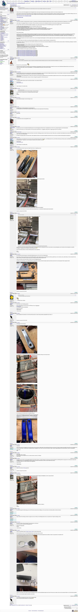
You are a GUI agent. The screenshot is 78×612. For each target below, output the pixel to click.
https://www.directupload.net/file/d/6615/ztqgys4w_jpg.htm (27, 51)
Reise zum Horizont (2, 45)
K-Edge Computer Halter (29, 531)
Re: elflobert (18, 79)
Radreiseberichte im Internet (4, 35)
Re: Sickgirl (18, 213)
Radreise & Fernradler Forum (12, 3)
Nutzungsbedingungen (41, 610)
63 (72, 605)
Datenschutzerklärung (34, 610)
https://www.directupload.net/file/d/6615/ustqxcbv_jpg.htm (27, 50)
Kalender (32, 1)
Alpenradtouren (2, 44)
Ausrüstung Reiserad (21, 3)
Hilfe (47, 1)
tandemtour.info (2, 47)
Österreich (2, 39)
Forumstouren (2, 33)
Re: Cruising (18, 88)
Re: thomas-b (18, 97)
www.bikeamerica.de (20, 82)
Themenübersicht (22, 605)
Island (1, 40)
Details (8, 10)
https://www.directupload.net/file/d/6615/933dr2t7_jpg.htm (27, 55)
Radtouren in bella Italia (3, 46)
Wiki (50, 1)
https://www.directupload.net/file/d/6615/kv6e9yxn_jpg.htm (27, 52)
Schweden (2, 36)
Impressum (29, 610)
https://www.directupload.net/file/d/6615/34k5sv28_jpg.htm (27, 54)
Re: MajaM (18, 452)
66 (75, 605)
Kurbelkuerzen (19, 306)
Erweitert (8, 14)
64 (73, 605)
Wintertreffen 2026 (3, 32)
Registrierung (27, 1)
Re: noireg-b (18, 466)
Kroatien (2, 37)
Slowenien (2, 38)
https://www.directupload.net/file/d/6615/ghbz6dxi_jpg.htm (27, 53)
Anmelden (73, 0)
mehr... (8, 49)
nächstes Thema (28, 605)
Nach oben (11, 19)
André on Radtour (2, 43)
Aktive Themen (37, 1)
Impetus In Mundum (2, 48)
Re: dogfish (18, 20)
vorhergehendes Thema (14, 605)
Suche (44, 1)
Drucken (76, 70)
